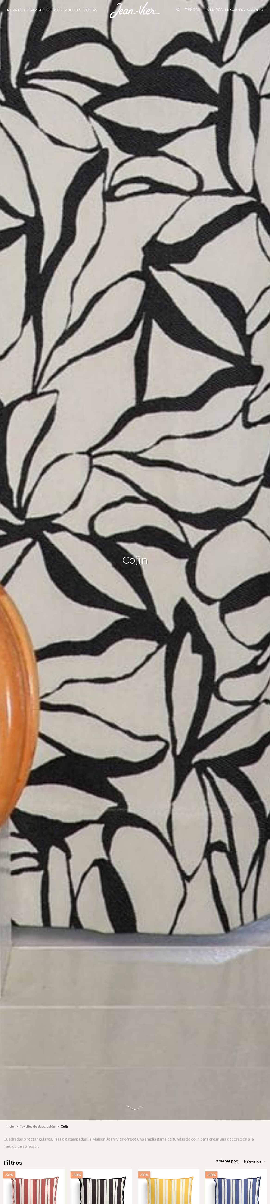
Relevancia (255, 1161)
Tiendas (192, 10)
